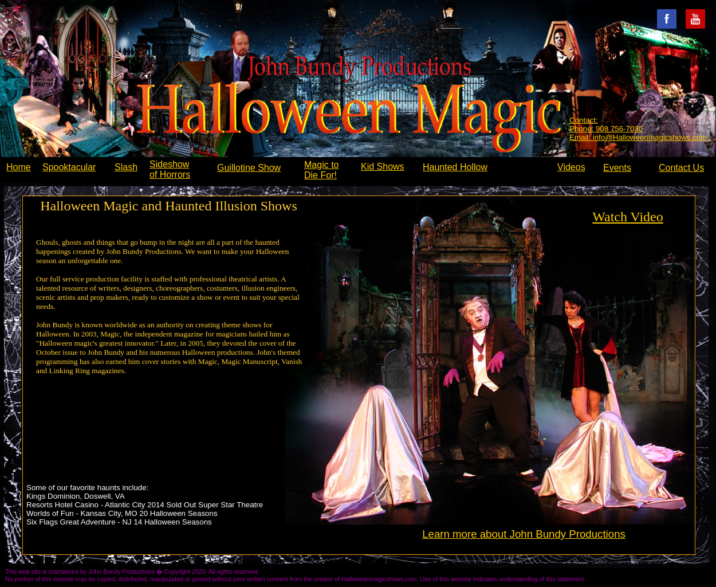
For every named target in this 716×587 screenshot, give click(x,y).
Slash (126, 167)
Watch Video (627, 216)
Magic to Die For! (321, 170)
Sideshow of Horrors (170, 169)
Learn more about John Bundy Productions (523, 534)
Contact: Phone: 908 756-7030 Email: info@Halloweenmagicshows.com (638, 129)
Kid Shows (382, 166)
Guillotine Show (249, 168)
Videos (571, 167)
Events (617, 168)
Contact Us (681, 168)
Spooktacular (69, 167)
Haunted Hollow (455, 167)
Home (18, 167)
